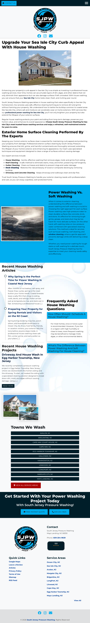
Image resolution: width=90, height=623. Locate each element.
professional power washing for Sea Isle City (24, 112)
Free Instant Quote (34, 512)
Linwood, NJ (45, 465)
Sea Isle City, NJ (54, 566)
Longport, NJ (45, 470)
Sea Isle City (29, 98)
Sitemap (12, 577)
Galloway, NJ (45, 456)
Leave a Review (16, 565)
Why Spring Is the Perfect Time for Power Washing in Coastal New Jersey (25, 280)
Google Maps (14, 562)
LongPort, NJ (52, 581)
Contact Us (8, 3)
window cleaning (64, 234)
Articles (12, 568)
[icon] (39, 36)
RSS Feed (13, 580)
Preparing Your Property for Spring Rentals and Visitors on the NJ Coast (25, 312)
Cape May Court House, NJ (45, 442)
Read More (8, 386)
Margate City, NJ (45, 474)
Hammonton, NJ (45, 461)
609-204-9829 (59, 512)
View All (77, 600)
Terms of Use (14, 574)
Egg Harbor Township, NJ (45, 451)
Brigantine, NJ (45, 438)
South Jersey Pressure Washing (41, 620)
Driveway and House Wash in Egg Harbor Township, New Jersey (22, 358)
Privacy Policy (15, 571)
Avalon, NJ (45, 433)
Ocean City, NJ (53, 562)
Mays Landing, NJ (45, 479)
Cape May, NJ (45, 447)
